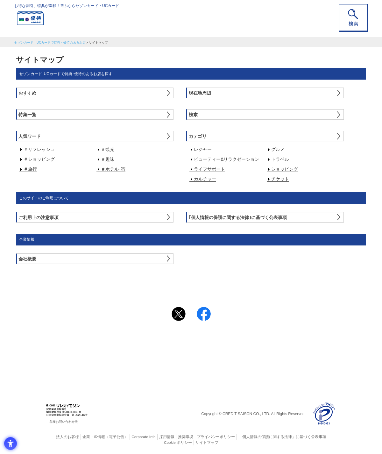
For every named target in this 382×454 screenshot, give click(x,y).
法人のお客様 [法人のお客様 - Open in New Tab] (61, 436)
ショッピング (284, 169)
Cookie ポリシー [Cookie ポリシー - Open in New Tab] (318, 436)
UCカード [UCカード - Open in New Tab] (213, 349)
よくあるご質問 (215, 339)
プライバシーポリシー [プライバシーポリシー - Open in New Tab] (199, 436)
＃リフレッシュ (39, 149)
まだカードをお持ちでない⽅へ (188, 330)
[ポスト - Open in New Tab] (179, 314)
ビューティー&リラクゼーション (226, 159)
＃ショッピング (39, 159)
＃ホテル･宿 (113, 169)
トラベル (280, 159)
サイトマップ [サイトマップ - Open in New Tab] (191, 442)
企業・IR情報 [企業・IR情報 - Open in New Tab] (86, 436)
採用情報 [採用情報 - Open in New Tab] (154, 436)
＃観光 (107, 149)
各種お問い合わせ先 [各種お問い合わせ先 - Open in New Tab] (63, 421)
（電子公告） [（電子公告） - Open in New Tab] (107, 436)
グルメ (278, 149)
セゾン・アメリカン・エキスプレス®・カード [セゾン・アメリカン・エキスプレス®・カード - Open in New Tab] (188, 360)
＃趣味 (107, 159)
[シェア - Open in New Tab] (204, 314)
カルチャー (205, 178)
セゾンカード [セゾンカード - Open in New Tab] (165, 349)
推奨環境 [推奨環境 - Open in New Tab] (172, 436)
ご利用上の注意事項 (165, 339)
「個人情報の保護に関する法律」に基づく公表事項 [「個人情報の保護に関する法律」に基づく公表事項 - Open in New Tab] (261, 436)
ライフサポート (209, 169)
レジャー (203, 149)
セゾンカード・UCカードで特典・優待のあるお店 (50, 42)
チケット (280, 178)
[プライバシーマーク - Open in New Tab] (324, 414)
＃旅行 (30, 169)
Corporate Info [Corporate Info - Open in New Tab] (132, 436)
